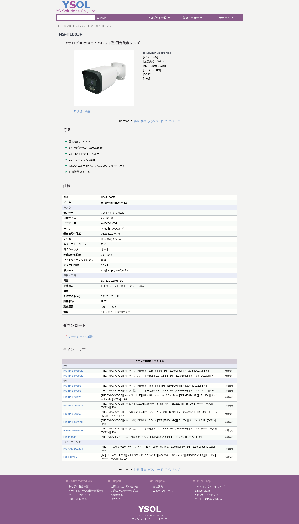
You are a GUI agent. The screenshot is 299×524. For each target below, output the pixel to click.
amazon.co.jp (202, 490)
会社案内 (158, 486)
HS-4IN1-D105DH (73, 405)
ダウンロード (155, 121)
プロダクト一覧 (159, 17)
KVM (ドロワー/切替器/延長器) (86, 490)
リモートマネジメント (81, 495)
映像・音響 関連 (78, 499)
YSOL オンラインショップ (210, 486)
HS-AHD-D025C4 (73, 448)
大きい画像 (82, 111)
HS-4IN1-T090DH (73, 430)
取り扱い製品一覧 (79, 486)
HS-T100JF (69, 437)
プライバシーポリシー (142, 519)
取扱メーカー (193, 17)
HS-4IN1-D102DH (73, 397)
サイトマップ (160, 519)
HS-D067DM (70, 457)
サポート (226, 17)
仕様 (143, 121)
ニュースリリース (163, 490)
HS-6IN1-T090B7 (73, 390)
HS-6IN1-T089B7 (73, 385)
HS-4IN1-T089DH (73, 422)
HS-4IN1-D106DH (73, 413)
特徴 (136, 121)
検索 (101, 17)
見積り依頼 (117, 495)
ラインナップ (172, 121)
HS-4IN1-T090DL (73, 375)
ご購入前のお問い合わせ (124, 486)
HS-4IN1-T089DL (73, 370)
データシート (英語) (81, 336)
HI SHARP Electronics (73, 26)
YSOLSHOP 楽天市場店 (208, 499)
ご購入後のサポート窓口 (124, 490)
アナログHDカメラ (101, 26)
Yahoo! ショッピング (207, 495)
